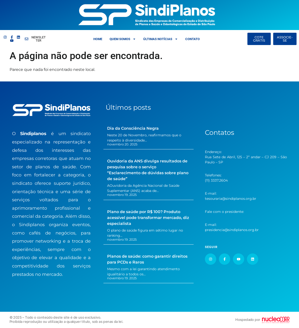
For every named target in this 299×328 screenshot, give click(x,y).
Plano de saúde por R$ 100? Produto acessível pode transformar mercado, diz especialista (148, 217)
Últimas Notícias (160, 39)
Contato (192, 39)
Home (97, 39)
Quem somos (123, 39)
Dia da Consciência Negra (133, 128)
